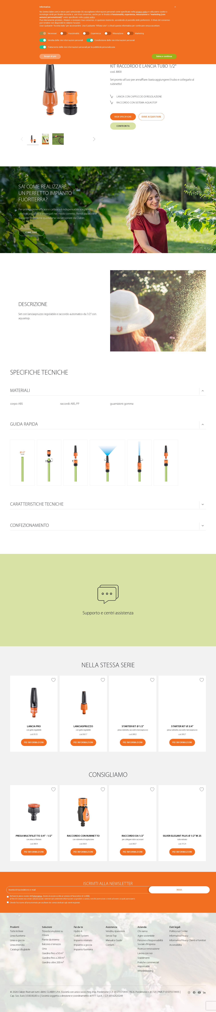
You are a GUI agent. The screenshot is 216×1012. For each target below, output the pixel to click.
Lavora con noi (145, 953)
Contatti (110, 944)
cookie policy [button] (89, 17)
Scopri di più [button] (50, 56)
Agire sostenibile (146, 935)
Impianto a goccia (83, 944)
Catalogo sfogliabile (20, 949)
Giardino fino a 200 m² (53, 957)
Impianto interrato (83, 940)
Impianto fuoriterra (83, 949)
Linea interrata (17, 944)
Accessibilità (175, 944)
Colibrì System (81, 935)
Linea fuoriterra (17, 935)
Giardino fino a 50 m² (52, 953)
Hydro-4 (78, 931)
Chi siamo (143, 931)
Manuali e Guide (114, 940)
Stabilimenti (144, 957)
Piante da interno (50, 939)
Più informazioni (34, 742)
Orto (44, 948)
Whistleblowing (145, 970)
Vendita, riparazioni (115, 931)
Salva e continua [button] (164, 56)
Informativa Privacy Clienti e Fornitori (187, 940)
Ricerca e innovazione (148, 948)
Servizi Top (111, 935)
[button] (94, 139)
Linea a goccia (17, 940)
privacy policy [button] (142, 12)
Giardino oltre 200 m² (53, 962)
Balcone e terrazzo (51, 944)
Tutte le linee (16, 931)
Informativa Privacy (178, 935)
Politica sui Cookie (178, 931)
